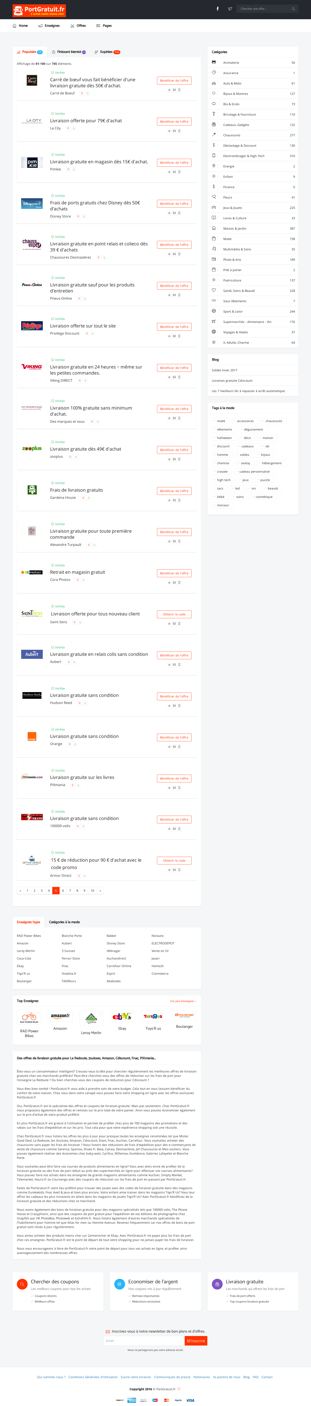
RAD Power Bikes (29, 936)
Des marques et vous (68, 421)
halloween (224, 438)
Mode (253, 239)
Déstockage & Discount (253, 145)
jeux (246, 480)
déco (247, 438)
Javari (156, 958)
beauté (273, 488)
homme (222, 455)
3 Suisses (68, 951)
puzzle (265, 480)
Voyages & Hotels (253, 332)
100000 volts (60, 825)
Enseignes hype (28, 922)
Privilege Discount (65, 333)
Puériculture (253, 280)
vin (254, 488)
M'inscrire (196, 1340)
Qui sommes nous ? (51, 1377)
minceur (223, 505)
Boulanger (24, 981)
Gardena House (63, 497)
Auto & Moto (253, 83)
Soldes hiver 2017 (224, 370)
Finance (253, 187)
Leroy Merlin (26, 951)
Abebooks (114, 981)
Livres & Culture (253, 218)
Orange (56, 743)
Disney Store (61, 216)
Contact (267, 1377)
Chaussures (253, 135)
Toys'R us (23, 973)
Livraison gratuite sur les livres (82, 777)
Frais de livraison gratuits (76, 490)
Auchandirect (116, 958)
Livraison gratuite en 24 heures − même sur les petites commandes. (96, 370)
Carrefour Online (119, 966)
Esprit (111, 973)
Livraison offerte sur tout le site (83, 326)
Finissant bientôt (69, 52)
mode (221, 421)
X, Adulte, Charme (253, 342)
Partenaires (202, 1377)
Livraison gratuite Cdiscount (232, 380)
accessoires (245, 421)
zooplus (57, 456)
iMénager (114, 951)
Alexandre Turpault (66, 544)
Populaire (30, 52)
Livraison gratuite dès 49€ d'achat (85, 449)
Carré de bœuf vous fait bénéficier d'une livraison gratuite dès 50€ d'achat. (92, 82)
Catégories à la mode (64, 922)
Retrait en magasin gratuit (77, 572)
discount (223, 446)
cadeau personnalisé (255, 471)
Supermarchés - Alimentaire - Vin (253, 322)
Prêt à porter (253, 270)
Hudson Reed (61, 702)
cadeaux (247, 446)
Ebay (20, 966)
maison (268, 438)
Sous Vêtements (253, 301)
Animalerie (253, 62)
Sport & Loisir (253, 311)
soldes (244, 455)
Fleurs (253, 197)
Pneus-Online (61, 298)
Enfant (253, 177)
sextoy (245, 463)
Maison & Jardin (253, 228)
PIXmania (58, 784)
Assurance (253, 73)
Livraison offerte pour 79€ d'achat (86, 121)
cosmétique (264, 497)
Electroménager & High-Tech (253, 156)
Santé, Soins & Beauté (253, 291)
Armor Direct (61, 875)
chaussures (274, 421)
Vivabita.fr (69, 973)
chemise (223, 463)
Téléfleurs (69, 981)
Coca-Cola (24, 958)
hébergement (272, 463)
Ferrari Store (71, 958)
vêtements (224, 429)
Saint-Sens (59, 622)
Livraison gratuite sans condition (84, 695)
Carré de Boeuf (62, 93)
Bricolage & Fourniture (253, 114)
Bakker (111, 936)
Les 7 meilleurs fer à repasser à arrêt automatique (248, 391)
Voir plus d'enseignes (183, 1001)
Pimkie (56, 169)
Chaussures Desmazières (71, 257)
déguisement (253, 429)
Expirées (107, 52)
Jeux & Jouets (253, 208)
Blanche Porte (72, 936)
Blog (246, 1377)
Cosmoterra (160, 973)
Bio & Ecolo (253, 104)
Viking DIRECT (61, 380)
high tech (224, 480)
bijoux (265, 455)
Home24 (157, 966)
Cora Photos (60, 579)
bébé (220, 497)
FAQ (256, 1377)
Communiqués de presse (172, 1377)
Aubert (56, 661)
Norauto (157, 936)
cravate (222, 471)
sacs (220, 488)
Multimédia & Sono (253, 249)
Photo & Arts (253, 259)
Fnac (65, 966)
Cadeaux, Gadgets (253, 125)
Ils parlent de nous (226, 1377)
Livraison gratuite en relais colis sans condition (99, 654)
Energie (253, 166)
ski (267, 446)
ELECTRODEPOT (163, 943)
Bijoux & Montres (253, 94)
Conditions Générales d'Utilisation (93, 1377)
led (237, 488)
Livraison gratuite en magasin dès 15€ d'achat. (99, 162)
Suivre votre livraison (136, 1377)
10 (92, 890)
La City (56, 128)
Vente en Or (160, 951)
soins (240, 497)
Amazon (23, 943)
